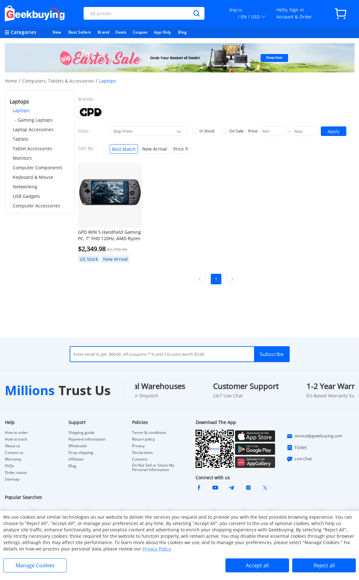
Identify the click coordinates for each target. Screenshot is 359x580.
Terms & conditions (149, 432)
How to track (16, 439)
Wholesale (77, 446)
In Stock (203, 131)
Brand (103, 32)
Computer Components (37, 168)
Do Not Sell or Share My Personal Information (153, 467)
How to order (16, 432)
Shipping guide (81, 432)
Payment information (87, 439)
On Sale (233, 131)
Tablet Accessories (32, 148)
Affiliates (76, 459)
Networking (25, 187)
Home (11, 81)
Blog (182, 32)
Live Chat (299, 459)
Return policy (143, 439)
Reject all (324, 565)
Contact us (14, 452)
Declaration (142, 452)
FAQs (9, 466)
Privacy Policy (156, 549)
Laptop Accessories (33, 129)
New (56, 32)
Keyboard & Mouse (33, 177)
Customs (140, 459)
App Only (162, 32)
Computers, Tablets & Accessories (58, 81)
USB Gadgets (26, 196)
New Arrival (154, 149)
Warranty (13, 459)
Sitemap (12, 479)
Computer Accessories (36, 206)
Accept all (257, 565)
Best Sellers (79, 32)
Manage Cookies (35, 565)
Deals (121, 32)
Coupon (140, 32)
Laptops (21, 110)
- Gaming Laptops (33, 120)
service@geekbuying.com (314, 436)
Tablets (20, 139)
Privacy (138, 446)
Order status (16, 472)
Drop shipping (80, 452)
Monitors (22, 158)
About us (12, 446)
